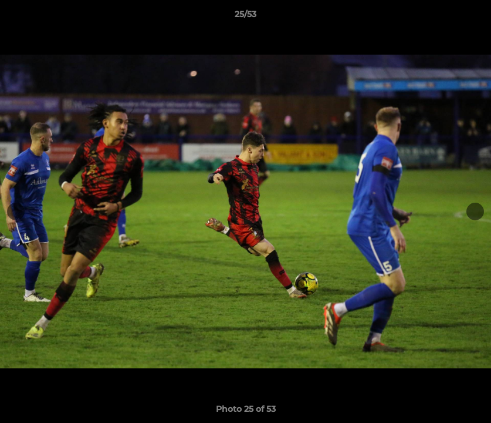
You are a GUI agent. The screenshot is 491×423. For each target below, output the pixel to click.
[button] (470, 17)
